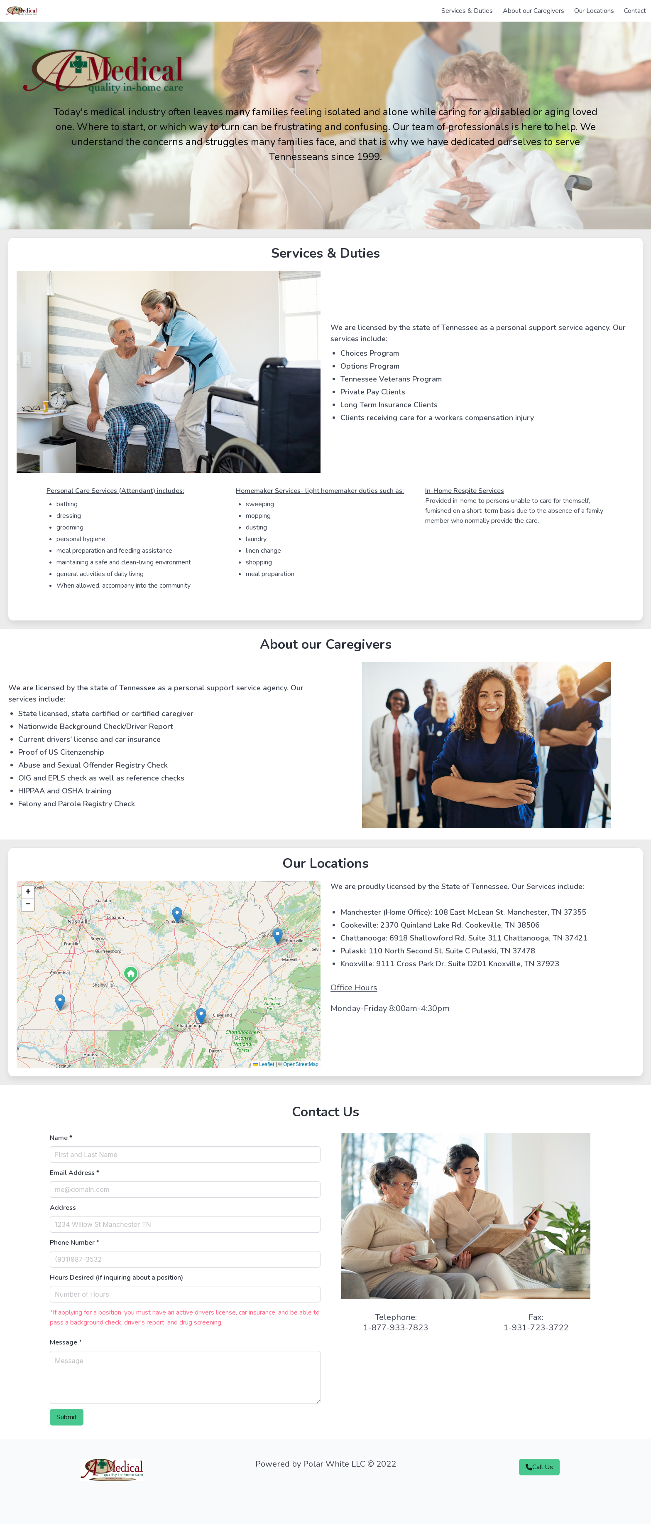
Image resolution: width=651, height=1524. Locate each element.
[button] (130, 976)
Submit (66, 1417)
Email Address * (74, 1172)
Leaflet (263, 1064)
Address (63, 1207)
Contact (635, 10)
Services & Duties (467, 10)
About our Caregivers (533, 10)
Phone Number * (74, 1242)
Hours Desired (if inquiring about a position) (116, 1277)
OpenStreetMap (300, 1064)
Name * (61, 1137)
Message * (66, 1342)
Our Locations (594, 10)
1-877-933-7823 (395, 1327)
